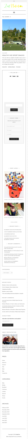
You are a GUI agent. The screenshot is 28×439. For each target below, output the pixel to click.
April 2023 (4, 422)
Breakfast (4, 387)
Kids (6, 66)
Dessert (4, 393)
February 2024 (5, 407)
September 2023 (6, 414)
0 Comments (18, 66)
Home (3, 360)
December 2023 (5, 409)
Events (3, 397)
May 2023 (4, 420)
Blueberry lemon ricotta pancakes (12, 229)
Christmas (4, 389)
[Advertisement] (15, 89)
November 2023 (5, 411)
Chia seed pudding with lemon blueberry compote (12, 293)
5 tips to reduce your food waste (17, 303)
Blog (3, 371)
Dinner (3, 395)
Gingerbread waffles (9, 234)
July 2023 (4, 416)
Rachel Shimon (7, 261)
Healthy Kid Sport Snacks (13, 55)
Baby (3, 369)
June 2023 (4, 418)
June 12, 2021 (4, 52)
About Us (4, 362)
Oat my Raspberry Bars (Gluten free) (13, 231)
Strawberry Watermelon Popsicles (18, 309)
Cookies (4, 391)
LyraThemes (18, 436)
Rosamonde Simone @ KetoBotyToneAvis (13, 254)
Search (14, 109)
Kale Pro (18, 434)
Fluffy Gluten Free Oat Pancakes (12, 255)
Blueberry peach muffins (10, 236)
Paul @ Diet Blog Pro (8, 247)
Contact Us (4, 373)
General (3, 66)
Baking (3, 385)
